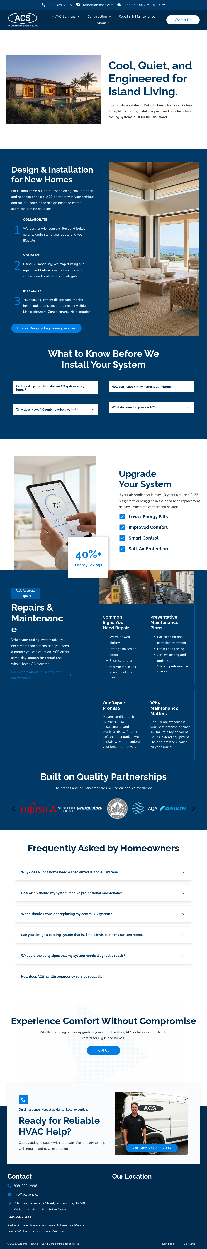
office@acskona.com (98, 5)
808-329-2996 (60, 5)
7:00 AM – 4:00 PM (150, 5)
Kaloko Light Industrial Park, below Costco (40, 1209)
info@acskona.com (27, 1194)
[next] (193, 808)
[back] (13, 808)
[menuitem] (66, 16)
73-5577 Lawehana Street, (34, 1203)
